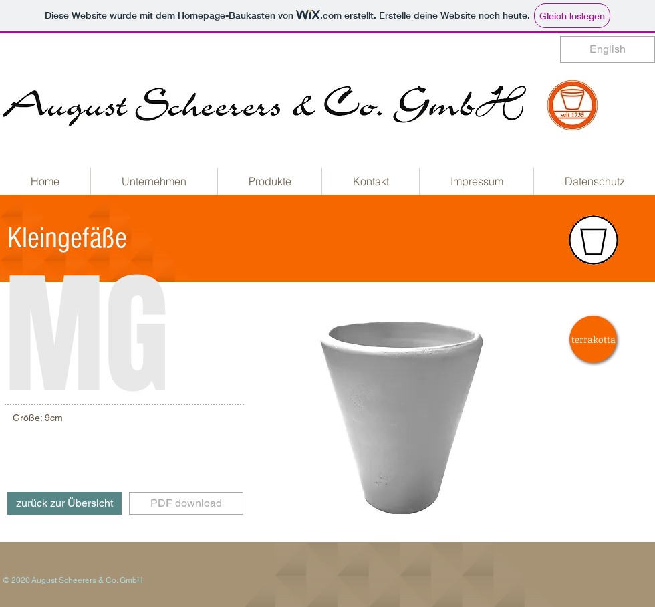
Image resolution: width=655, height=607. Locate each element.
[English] (607, 49)
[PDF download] (186, 503)
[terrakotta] (593, 339)
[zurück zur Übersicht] (64, 503)
